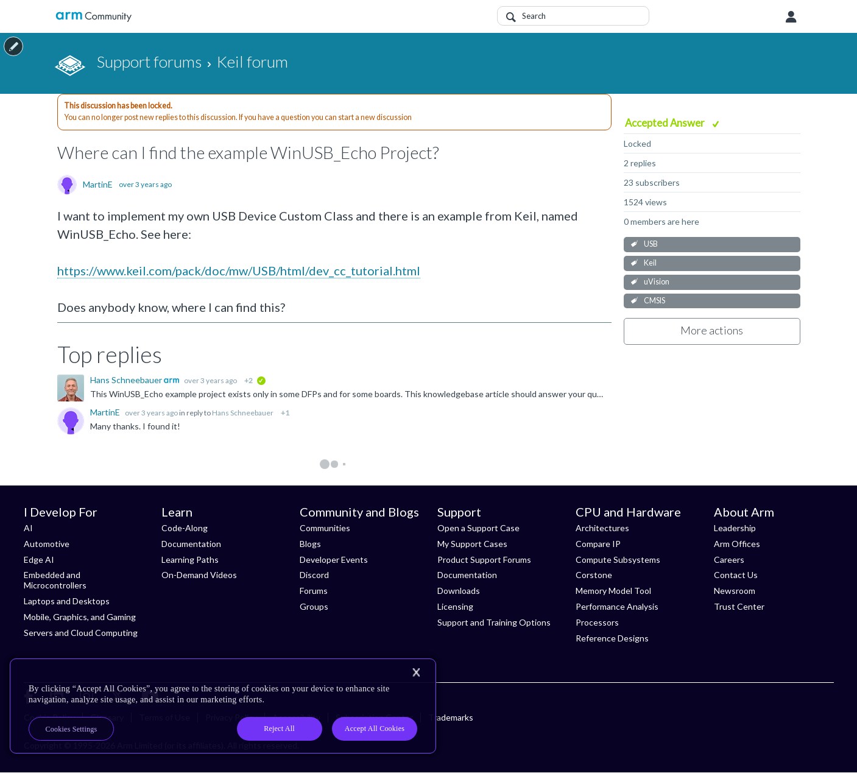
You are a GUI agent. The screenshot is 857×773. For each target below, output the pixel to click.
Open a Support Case (478, 528)
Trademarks (450, 717)
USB (651, 244)
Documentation (191, 543)
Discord (314, 575)
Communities (325, 528)
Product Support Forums (484, 559)
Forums (314, 590)
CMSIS (654, 300)
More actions (711, 330)
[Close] (416, 672)
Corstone (594, 575)
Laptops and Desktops (67, 601)
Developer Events (334, 559)
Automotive (46, 543)
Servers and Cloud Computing (81, 632)
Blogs (310, 543)
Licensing (455, 606)
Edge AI (39, 559)
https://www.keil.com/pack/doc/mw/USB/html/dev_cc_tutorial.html (238, 270)
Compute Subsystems (618, 559)
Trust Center (739, 606)
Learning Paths (190, 559)
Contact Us (736, 575)
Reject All (279, 728)
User (791, 17)
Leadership (735, 528)
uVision (656, 281)
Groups (314, 606)
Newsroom (734, 590)
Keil (650, 262)
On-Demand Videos (199, 575)
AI (28, 528)
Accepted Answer (666, 122)
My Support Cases (472, 543)
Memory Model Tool (613, 590)
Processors (597, 622)
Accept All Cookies (374, 728)
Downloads (458, 590)
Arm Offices (737, 543)
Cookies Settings (71, 729)
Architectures (602, 528)
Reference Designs (612, 638)
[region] (223, 706)
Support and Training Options (494, 622)
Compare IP (598, 543)
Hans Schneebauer (127, 380)
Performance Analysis (617, 606)
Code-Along (184, 528)
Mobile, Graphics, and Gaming (80, 617)
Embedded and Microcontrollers (55, 580)
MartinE (98, 184)
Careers (729, 559)
